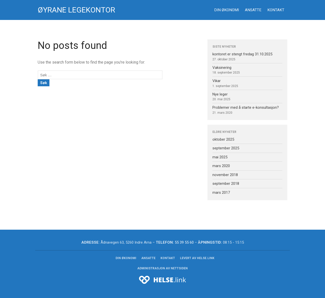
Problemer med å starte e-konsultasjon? (245, 107)
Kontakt (275, 10)
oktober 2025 (223, 139)
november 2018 (225, 175)
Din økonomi (226, 10)
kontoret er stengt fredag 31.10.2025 (242, 54)
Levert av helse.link (197, 258)
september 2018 (225, 183)
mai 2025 (219, 157)
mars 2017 (221, 192)
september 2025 (225, 148)
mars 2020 (221, 166)
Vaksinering (221, 67)
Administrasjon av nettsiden (162, 268)
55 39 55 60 (184, 242)
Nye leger (220, 94)
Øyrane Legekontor (76, 9)
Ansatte (253, 10)
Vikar (216, 81)
